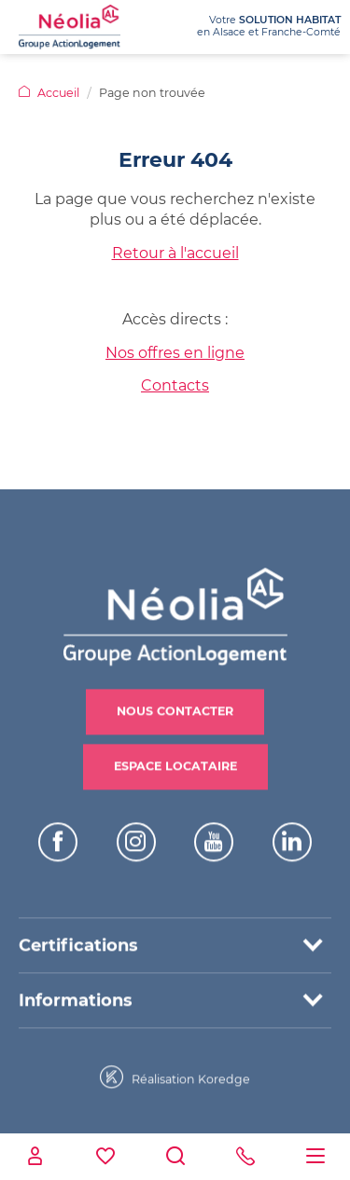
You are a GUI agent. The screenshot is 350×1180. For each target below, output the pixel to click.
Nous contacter (175, 707)
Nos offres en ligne (175, 353)
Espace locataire (175, 762)
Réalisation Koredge (175, 1073)
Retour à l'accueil (175, 253)
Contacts (175, 385)
